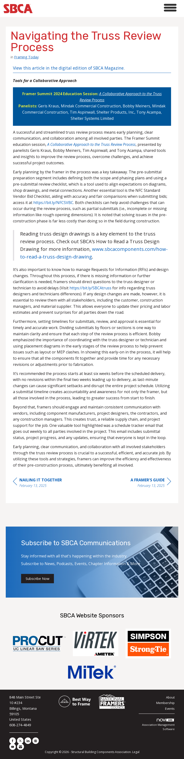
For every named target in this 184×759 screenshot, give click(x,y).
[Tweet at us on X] (20, 740)
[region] (151, 483)
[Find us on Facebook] (12, 740)
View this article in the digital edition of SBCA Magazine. (69, 68)
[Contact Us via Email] (20, 746)
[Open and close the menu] (106, 7)
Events (170, 708)
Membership (165, 703)
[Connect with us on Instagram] (35, 740)
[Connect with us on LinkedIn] (28, 740)
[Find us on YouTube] (12, 746)
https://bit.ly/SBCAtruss (90, 288)
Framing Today (26, 57)
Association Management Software (158, 725)
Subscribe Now (37, 578)
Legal (135, 752)
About (170, 697)
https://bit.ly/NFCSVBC (53, 202)
